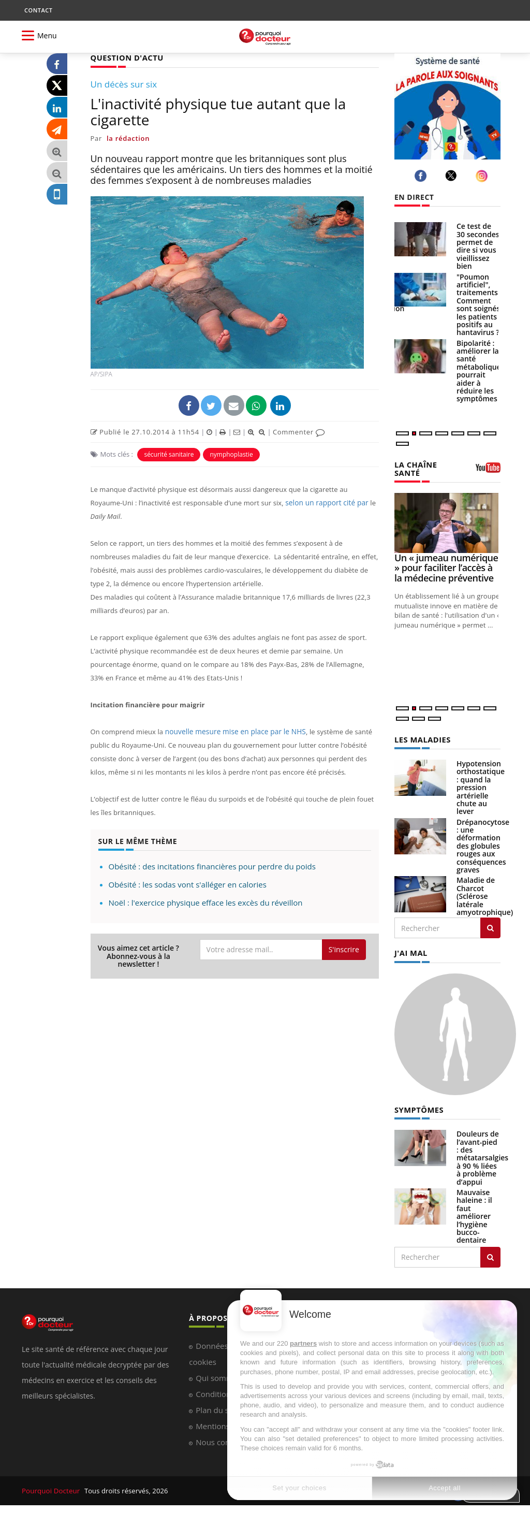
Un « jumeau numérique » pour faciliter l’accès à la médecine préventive (446, 567)
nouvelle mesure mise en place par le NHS (232, 731)
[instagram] (483, 176)
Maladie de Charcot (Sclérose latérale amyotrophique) (485, 894)
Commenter (299, 431)
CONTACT (38, 10)
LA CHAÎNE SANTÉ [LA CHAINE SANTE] (414, 468)
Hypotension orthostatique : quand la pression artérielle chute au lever (481, 785)
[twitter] (452, 175)
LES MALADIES (421, 738)
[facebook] (422, 176)
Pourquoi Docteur (51, 1488)
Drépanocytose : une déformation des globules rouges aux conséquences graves (483, 844)
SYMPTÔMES (417, 1107)
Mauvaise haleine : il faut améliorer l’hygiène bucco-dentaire (474, 1213)
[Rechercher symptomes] (490, 1254)
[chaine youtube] (488, 470)
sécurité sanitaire (169, 453)
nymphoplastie (231, 453)
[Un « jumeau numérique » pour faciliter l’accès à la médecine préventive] (447, 521)
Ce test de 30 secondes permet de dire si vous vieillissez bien (478, 246)
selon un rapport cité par (324, 502)
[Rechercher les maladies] (490, 926)
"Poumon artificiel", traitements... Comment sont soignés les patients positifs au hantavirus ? (480, 305)
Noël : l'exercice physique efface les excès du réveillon (206, 902)
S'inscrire (344, 949)
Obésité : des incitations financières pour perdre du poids (212, 866)
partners (303, 1343)
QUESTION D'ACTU (125, 57)
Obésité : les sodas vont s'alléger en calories (188, 884)
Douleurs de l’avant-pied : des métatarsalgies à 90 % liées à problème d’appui (482, 1155)
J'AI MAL (410, 951)
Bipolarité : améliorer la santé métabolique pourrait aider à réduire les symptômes (479, 371)
